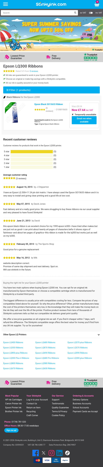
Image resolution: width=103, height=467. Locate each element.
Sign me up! (11, 430)
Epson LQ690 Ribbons (45, 353)
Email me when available (84, 120)
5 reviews (34, 71)
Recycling (31, 411)
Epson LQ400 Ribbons (13, 342)
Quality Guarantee (60, 407)
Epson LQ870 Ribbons (45, 347)
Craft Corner (32, 415)
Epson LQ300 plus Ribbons (80, 358)
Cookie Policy (58, 415)
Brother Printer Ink (14, 411)
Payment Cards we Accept (85, 411)
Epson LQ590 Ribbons (77, 353)
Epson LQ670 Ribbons (13, 368)
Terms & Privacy (59, 411)
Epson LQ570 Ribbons (77, 347)
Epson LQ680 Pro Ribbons (47, 358)
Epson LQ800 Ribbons (13, 363)
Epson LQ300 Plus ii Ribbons (16, 358)
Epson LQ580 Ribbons (45, 363)
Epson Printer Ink (13, 407)
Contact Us (31, 403)
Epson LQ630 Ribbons (45, 368)
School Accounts (81, 407)
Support (55, 399)
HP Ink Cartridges (13, 399)
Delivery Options (80, 399)
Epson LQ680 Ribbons (45, 342)
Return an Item (33, 407)
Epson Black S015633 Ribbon (48, 104)
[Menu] (5, 4)
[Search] (37, 12)
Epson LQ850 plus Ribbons (15, 353)
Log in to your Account (37, 399)
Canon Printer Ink (13, 403)
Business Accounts (82, 403)
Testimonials (58, 403)
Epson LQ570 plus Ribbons (80, 342)
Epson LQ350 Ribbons (13, 347)
